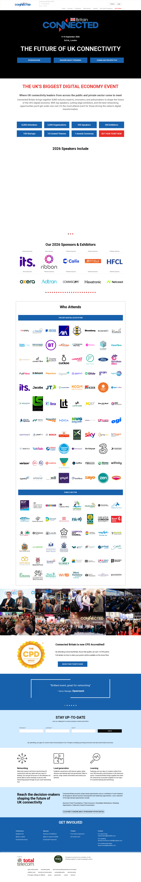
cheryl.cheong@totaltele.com (107, 836)
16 (78, 292)
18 (82, 292)
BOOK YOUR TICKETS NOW (72, 664)
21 (88, 292)
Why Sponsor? (87, 8)
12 (69, 292)
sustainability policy (60, 872)
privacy (50, 875)
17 (80, 292)
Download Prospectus (50, 839)
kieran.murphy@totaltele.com (107, 845)
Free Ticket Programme (106, 8)
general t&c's (57, 875)
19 (84, 292)
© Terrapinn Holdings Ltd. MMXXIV (36, 875)
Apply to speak (20, 837)
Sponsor (46, 831)
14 (73, 292)
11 (67, 292)
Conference (78, 8)
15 (75, 292)
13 (71, 292)
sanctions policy (71, 872)
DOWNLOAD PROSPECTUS (107, 60)
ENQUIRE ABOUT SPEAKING (70, 60)
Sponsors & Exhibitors (50, 834)
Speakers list (20, 834)
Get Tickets (118, 8)
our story (69, 8)
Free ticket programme (77, 834)
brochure (73, 875)
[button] (65, 705)
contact (66, 875)
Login (118, 4)
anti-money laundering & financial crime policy (64, 869)
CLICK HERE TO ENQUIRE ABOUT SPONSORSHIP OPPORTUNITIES (83, 811)
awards (95, 8)
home (63, 8)
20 (86, 292)
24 (95, 292)
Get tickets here (75, 837)
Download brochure (22, 839)
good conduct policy (33, 869)
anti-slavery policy (45, 869)
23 (92, 292)
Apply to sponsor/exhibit (50, 837)
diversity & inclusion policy (45, 872)
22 (90, 292)
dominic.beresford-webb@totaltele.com (110, 840)
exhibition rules (31, 872)
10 (65, 292)
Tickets (112, 4)
